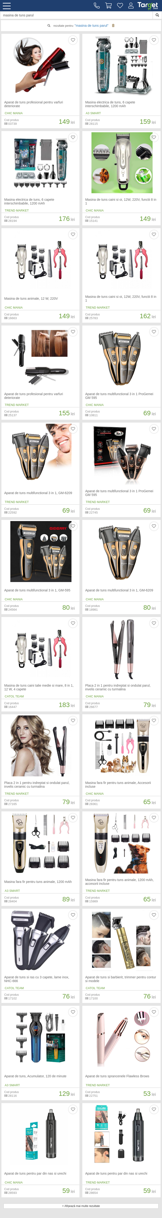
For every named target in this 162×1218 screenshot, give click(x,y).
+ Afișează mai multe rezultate (81, 1206)
